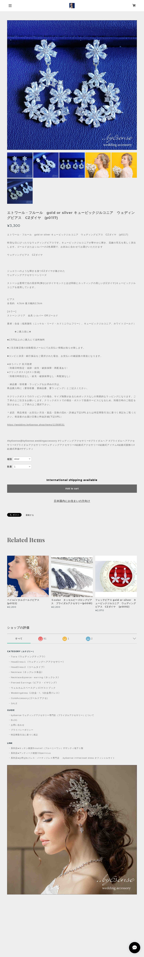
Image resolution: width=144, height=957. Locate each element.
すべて (18, 638)
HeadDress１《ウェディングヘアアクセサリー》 (38, 661)
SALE (14, 703)
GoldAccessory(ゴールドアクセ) (29, 698)
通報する (30, 515)
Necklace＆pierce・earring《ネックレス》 (35, 677)
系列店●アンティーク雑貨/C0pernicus (31, 753)
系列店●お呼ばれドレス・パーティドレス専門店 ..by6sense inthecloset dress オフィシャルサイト (63, 758)
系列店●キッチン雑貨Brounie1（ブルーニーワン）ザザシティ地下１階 (47, 748)
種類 (9, 459)
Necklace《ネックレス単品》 (27, 672)
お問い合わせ (17, 725)
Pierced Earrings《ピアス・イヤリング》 (34, 682)
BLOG (14, 720)
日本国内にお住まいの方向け (72, 500)
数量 (9, 466)
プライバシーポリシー (22, 730)
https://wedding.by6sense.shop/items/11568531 (35, 424)
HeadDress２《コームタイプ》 (28, 667)
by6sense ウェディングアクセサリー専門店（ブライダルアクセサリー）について (52, 715)
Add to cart (72, 488)
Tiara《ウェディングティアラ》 (28, 656)
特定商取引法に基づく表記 (24, 734)
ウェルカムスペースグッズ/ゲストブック (33, 687)
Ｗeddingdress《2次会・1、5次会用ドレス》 (36, 692)
